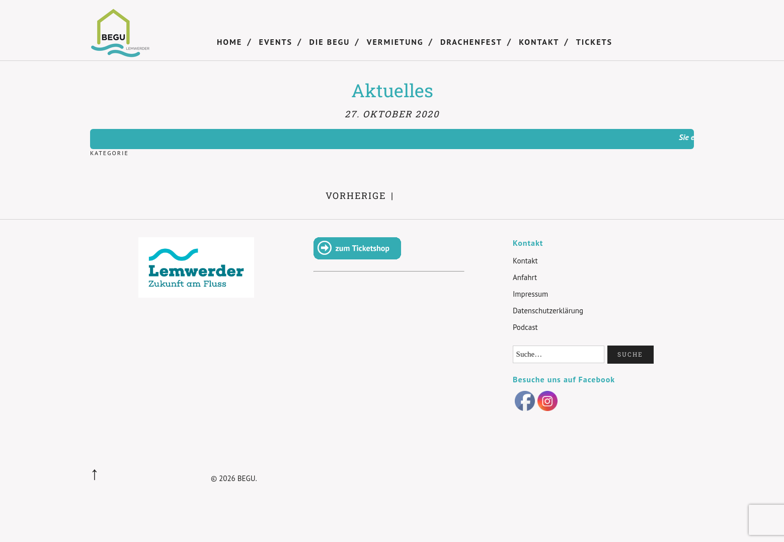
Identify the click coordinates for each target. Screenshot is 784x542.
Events (275, 42)
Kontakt (539, 42)
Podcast (525, 327)
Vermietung (395, 42)
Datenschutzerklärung (548, 310)
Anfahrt (525, 277)
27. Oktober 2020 (392, 114)
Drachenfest (471, 42)
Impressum (530, 294)
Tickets (594, 42)
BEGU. (247, 478)
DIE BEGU (329, 42)
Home (229, 42)
